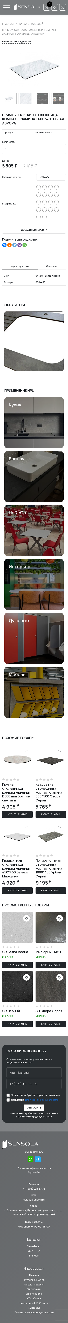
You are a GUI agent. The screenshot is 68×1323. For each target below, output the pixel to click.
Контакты (34, 1307)
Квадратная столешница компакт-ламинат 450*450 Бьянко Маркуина (16, 868)
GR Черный (11, 1011)
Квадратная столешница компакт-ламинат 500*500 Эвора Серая (50, 792)
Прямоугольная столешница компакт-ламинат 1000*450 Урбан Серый (50, 868)
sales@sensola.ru (34, 1199)
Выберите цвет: (10, 203)
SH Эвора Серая (49, 1011)
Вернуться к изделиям (16, 41)
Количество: (8, 141)
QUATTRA (34, 1250)
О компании (34, 1289)
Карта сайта (34, 1172)
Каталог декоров (34, 1280)
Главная (8, 24)
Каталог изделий (31, 24)
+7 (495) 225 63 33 (34, 1188)
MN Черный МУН (48, 952)
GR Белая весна (15, 952)
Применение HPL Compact (34, 1303)
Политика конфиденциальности (34, 1168)
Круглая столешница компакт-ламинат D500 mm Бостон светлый (16, 792)
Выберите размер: (11, 177)
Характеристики (20, 266)
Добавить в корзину (34, 229)
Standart (34, 1255)
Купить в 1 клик (17, 814)
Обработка (34, 1298)
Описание (51, 266)
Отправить (34, 1107)
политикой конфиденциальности (41, 1099)
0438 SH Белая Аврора (48, 275)
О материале (34, 1293)
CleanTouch (34, 1246)
